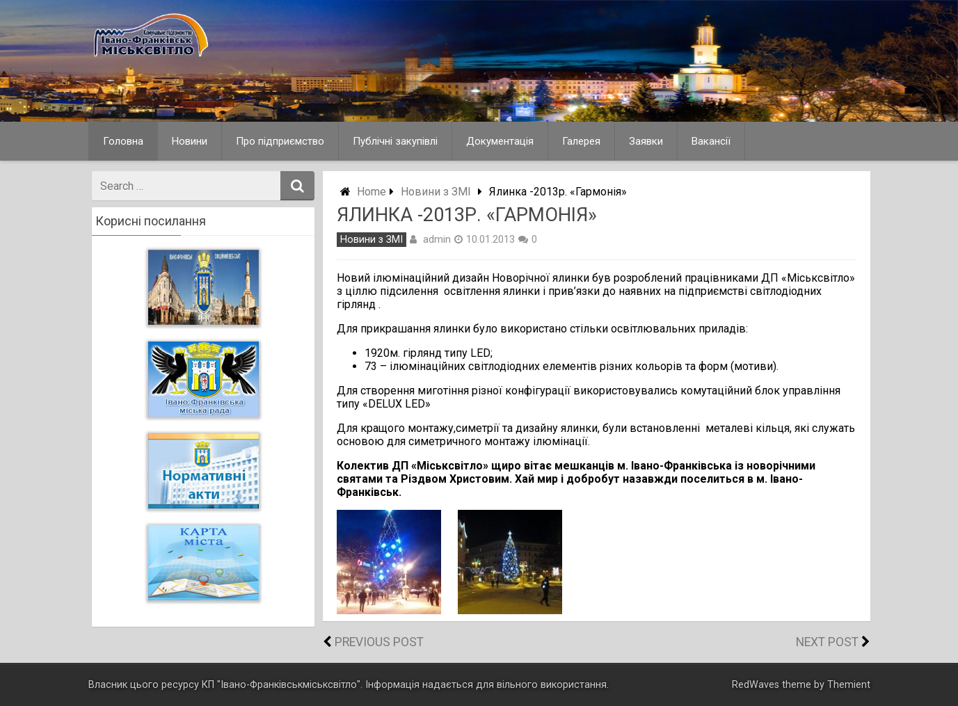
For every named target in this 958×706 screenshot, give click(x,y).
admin (437, 239)
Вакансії (711, 141)
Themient (848, 685)
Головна (123, 141)
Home (371, 191)
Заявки (646, 141)
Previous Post (379, 642)
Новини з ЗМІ (436, 191)
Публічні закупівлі (395, 141)
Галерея (581, 141)
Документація (500, 141)
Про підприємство (280, 141)
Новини (189, 141)
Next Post (827, 642)
